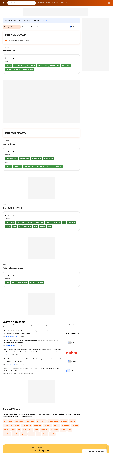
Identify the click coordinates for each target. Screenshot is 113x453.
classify (30, 222)
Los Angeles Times (11, 336)
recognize (27, 226)
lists (13, 430)
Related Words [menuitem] (36, 27)
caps (11, 421)
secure (32, 282)
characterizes (53, 421)
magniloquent (41, 450)
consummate (22, 282)
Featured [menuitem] (41, 2)
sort (35, 226)
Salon (7, 355)
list (64, 222)
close (13, 282)
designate (39, 222)
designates (47, 425)
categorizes (19, 421)
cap (7, 282)
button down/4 (44, 20)
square (23, 434)
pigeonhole (71, 222)
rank (14, 226)
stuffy (8, 69)
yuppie (52, 434)
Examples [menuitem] (25, 27)
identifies (65, 425)
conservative (42, 65)
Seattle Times (10, 345)
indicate (57, 222)
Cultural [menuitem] (55, 2)
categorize (10, 222)
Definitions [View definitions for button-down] (75, 27)
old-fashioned (54, 65)
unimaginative (28, 69)
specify (42, 226)
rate (20, 226)
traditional (17, 69)
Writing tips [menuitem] (64, 2)
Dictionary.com (109, 3)
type (49, 226)
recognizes (44, 430)
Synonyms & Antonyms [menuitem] (11, 27)
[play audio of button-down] (6, 41)
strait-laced (66, 65)
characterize (21, 222)
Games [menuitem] (48, 2)
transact (40, 282)
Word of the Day (37, 447)
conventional (36, 158)
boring (8, 65)
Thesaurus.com (4, 3)
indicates (75, 425)
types (45, 434)
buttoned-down (19, 65)
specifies (7, 434)
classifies (64, 421)
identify (48, 222)
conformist (31, 65)
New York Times (10, 364)
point (8, 226)
